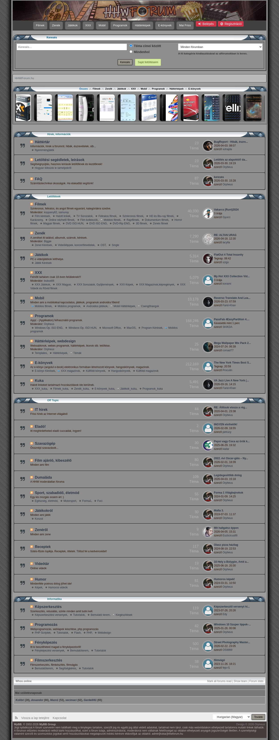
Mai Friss (185, 25)
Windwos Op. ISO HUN (82, 327)
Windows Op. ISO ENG (49, 327)
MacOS (131, 327)
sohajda (227, 149)
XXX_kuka (41, 388)
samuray (64, 212)
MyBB (18, 724)
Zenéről (41, 530)
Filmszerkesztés (48, 660)
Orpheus (228, 167)
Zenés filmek (160, 223)
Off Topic (53, 400)
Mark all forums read (219, 681)
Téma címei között (145, 46)
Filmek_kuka (60, 388)
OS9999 (227, 649)
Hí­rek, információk (59, 134)
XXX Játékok (42, 284)
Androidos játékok (96, 306)
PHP (89, 632)
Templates (41, 353)
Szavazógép (45, 443)
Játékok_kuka (128, 388)
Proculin (227, 370)
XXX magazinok (70, 370)
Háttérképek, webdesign (55, 341)
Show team (240, 681)
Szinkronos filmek (132, 216)
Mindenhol (139, 52)
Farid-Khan (229, 305)
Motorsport (70, 500)
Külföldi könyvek (95, 370)
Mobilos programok (69, 306)
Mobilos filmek (112, 219)
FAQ (38, 179)
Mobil (102, 25)
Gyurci (226, 217)
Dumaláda (43, 477)
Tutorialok (79, 614)
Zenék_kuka (81, 388)
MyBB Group (47, 724)
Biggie (47, 241)
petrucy (227, 432)
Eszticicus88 (230, 535)
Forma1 (86, 500)
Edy (225, 614)
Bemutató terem (100, 614)
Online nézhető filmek (61, 219)
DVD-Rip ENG (121, 223)
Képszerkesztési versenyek (51, 614)
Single (115, 245)
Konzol (39, 518)
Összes (83, 88)
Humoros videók (58, 587)
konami (227, 283)
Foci (100, 500)
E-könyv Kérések (45, 370)
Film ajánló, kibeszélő (53, 460)
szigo (226, 262)
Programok (120, 25)
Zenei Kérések (43, 245)
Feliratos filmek (107, 216)
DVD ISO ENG (98, 223)
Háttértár (42, 142)
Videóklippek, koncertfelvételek (76, 245)
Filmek (40, 25)
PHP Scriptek (43, 632)
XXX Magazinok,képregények (156, 284)
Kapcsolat (59, 718)
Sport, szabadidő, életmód (57, 493)
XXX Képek (126, 284)
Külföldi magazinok (147, 370)
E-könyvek (165, 25)
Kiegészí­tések (124, 614)
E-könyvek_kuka (104, 388)
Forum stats (256, 681)
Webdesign (104, 632)
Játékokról (44, 511)
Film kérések (42, 216)
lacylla (226, 242)
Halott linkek (63, 216)
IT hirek (41, 409)
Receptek (43, 547)
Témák (77, 353)
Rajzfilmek (133, 219)
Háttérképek (142, 25)
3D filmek (141, 223)
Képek (38, 587)
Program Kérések (152, 327)
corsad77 (228, 350)
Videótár (42, 564)
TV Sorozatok (84, 216)
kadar (226, 449)
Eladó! (40, 426)
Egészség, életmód (46, 500)
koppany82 (50, 212)
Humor (40, 579)
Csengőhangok (150, 306)
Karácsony (36, 219)
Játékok (73, 25)
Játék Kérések (43, 263)
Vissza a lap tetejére (36, 718)
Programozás (46, 624)
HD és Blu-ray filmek (161, 216)
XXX (88, 25)
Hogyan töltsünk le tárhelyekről (53, 167)
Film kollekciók (89, 219)
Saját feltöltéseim (148, 62)
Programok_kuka (153, 388)
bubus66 (49, 280)
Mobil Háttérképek (124, 306)
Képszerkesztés (48, 607)
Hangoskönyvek (120, 370)
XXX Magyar (63, 284)
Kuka (39, 380)
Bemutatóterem (79, 650)
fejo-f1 (226, 667)
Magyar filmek (51, 223)
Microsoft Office (111, 327)
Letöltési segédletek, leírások (59, 160)
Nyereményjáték (44, 150)
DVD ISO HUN (74, 223)
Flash (77, 632)
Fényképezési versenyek (49, 650)
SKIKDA (227, 327)
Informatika (54, 599)
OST (103, 245)
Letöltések (53, 196)
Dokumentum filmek (156, 219)
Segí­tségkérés (67, 668)
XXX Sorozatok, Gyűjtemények (95, 284)
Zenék (56, 25)
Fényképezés (46, 642)
